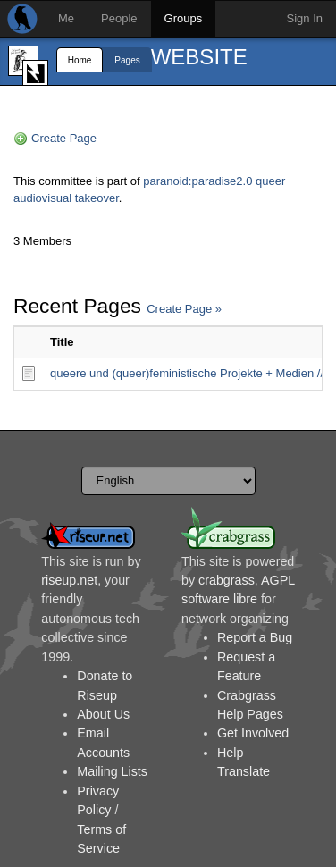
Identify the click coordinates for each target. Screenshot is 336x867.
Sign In (305, 18)
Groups (183, 18)
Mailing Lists (112, 771)
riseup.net (69, 580)
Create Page (64, 138)
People (119, 18)
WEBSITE (199, 57)
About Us (103, 714)
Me (66, 18)
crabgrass (226, 580)
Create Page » (184, 309)
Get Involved (253, 733)
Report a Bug (254, 637)
